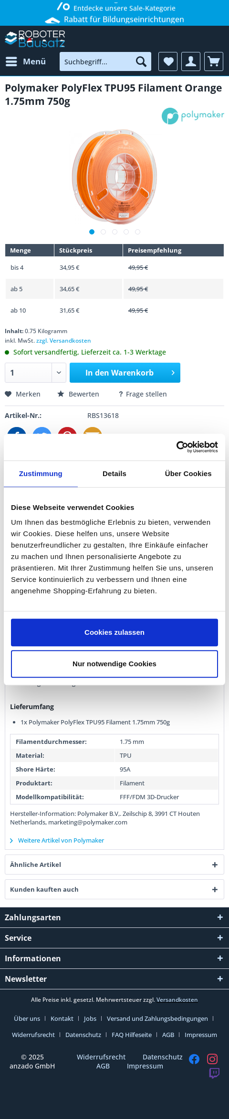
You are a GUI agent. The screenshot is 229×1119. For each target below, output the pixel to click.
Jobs (90, 1018)
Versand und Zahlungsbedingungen (157, 1018)
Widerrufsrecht (33, 1034)
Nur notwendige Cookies (114, 664)
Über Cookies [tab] (188, 473)
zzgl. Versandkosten (63, 340)
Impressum (201, 1034)
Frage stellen (142, 393)
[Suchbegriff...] (105, 61)
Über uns (27, 1018)
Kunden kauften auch (44, 889)
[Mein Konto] (190, 61)
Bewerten (79, 393)
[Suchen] (141, 61)
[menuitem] (25, 61)
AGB (168, 1034)
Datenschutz (83, 1034)
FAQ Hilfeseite (132, 1034)
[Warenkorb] (213, 61)
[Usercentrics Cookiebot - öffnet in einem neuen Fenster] (176, 447)
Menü (26, 60)
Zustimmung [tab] (40, 473)
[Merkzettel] (167, 61)
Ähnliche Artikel (35, 864)
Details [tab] (114, 473)
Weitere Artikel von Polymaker (57, 840)
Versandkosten (177, 1000)
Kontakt (62, 1018)
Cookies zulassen (114, 632)
